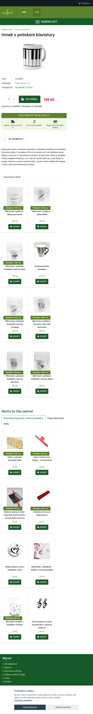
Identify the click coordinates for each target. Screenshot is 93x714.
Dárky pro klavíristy (22, 29)
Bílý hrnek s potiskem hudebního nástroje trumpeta (15, 324)
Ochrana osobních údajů (14, 674)
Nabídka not (46, 21)
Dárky (6, 423)
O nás (6, 678)
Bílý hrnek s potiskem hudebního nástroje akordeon (15, 379)
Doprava (8, 667)
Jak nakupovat (10, 664)
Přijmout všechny (30, 707)
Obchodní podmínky (13, 671)
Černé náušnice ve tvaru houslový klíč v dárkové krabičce (42, 625)
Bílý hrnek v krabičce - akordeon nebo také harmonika (42, 324)
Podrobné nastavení (23, 700)
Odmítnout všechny (63, 707)
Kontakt (7, 681)
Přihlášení (85, 3)
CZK (26, 12)
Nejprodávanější (55, 418)
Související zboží (12, 177)
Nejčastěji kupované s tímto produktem (23, 418)
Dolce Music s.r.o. (23, 83)
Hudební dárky (7, 29)
